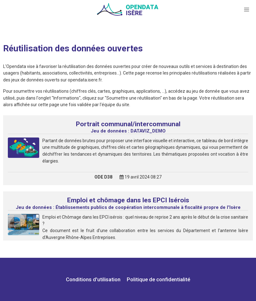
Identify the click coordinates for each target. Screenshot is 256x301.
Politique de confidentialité (158, 279)
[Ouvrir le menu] (246, 9)
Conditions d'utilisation (94, 279)
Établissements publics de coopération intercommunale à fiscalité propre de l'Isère (128, 207)
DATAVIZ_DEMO (128, 131)
